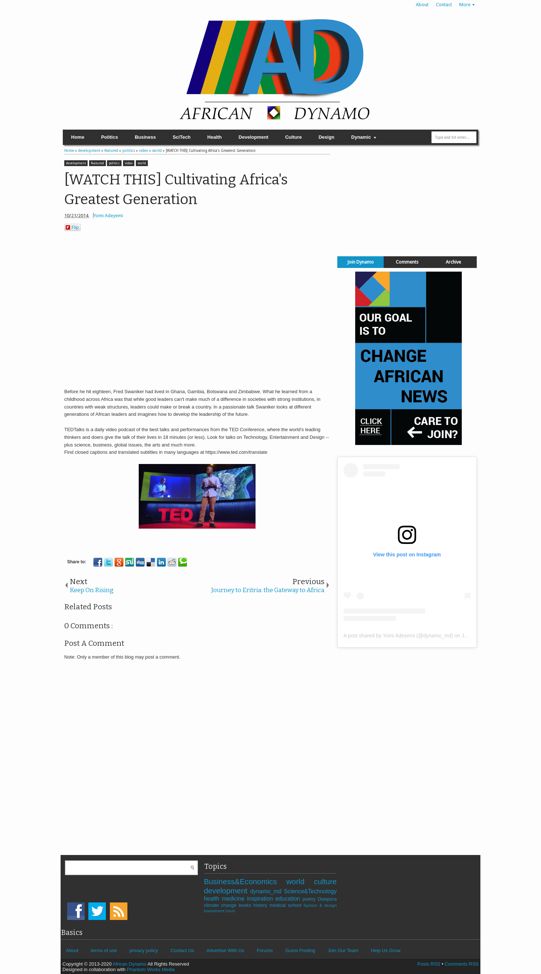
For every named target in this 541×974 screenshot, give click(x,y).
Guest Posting (300, 950)
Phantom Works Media (150, 969)
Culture (293, 137)
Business (145, 137)
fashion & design (320, 905)
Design (326, 137)
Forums (265, 950)
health (213, 899)
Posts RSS (428, 964)
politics (114, 163)
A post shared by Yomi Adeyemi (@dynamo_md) (398, 636)
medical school (286, 905)
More (465, 4)
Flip (72, 227)
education (288, 899)
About (422, 4)
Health (214, 137)
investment (215, 910)
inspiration (261, 899)
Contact (444, 4)
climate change (221, 905)
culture (325, 881)
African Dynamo (130, 964)
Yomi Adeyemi (108, 215)
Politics (109, 137)
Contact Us (182, 950)
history (261, 905)
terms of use (104, 950)
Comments (407, 262)
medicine (234, 899)
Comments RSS (462, 964)
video (129, 163)
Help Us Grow (385, 950)
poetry (310, 899)
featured (97, 163)
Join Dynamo (360, 262)
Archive (453, 262)
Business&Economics (245, 881)
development (76, 163)
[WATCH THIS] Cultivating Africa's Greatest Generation (176, 189)
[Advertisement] (407, 199)
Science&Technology (310, 891)
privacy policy (144, 950)
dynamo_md (267, 891)
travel (230, 911)
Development (254, 137)
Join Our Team (342, 950)
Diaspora (327, 899)
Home (77, 137)
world (142, 163)
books (246, 905)
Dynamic (361, 137)
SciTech (182, 137)
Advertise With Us (225, 950)
